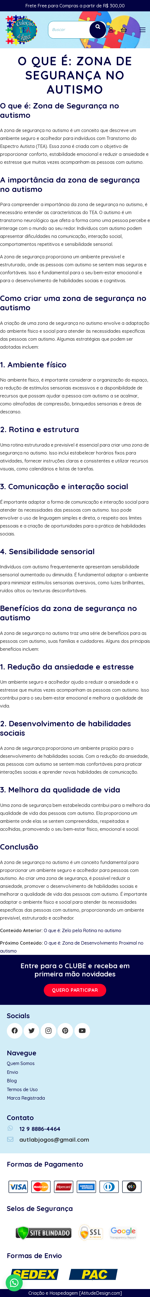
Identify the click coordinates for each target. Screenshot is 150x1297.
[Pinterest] (65, 1031)
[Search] (97, 29)
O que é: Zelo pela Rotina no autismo (82, 930)
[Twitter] (31, 1031)
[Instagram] (48, 1031)
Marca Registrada (26, 1098)
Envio (12, 1072)
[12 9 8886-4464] (13, 1129)
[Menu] (142, 30)
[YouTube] (82, 1031)
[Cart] (124, 30)
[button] (14, 1282)
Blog (12, 1080)
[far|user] (112, 29)
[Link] (21, 29)
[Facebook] (14, 1031)
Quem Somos (21, 1063)
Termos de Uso (22, 1089)
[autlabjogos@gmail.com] (13, 1139)
